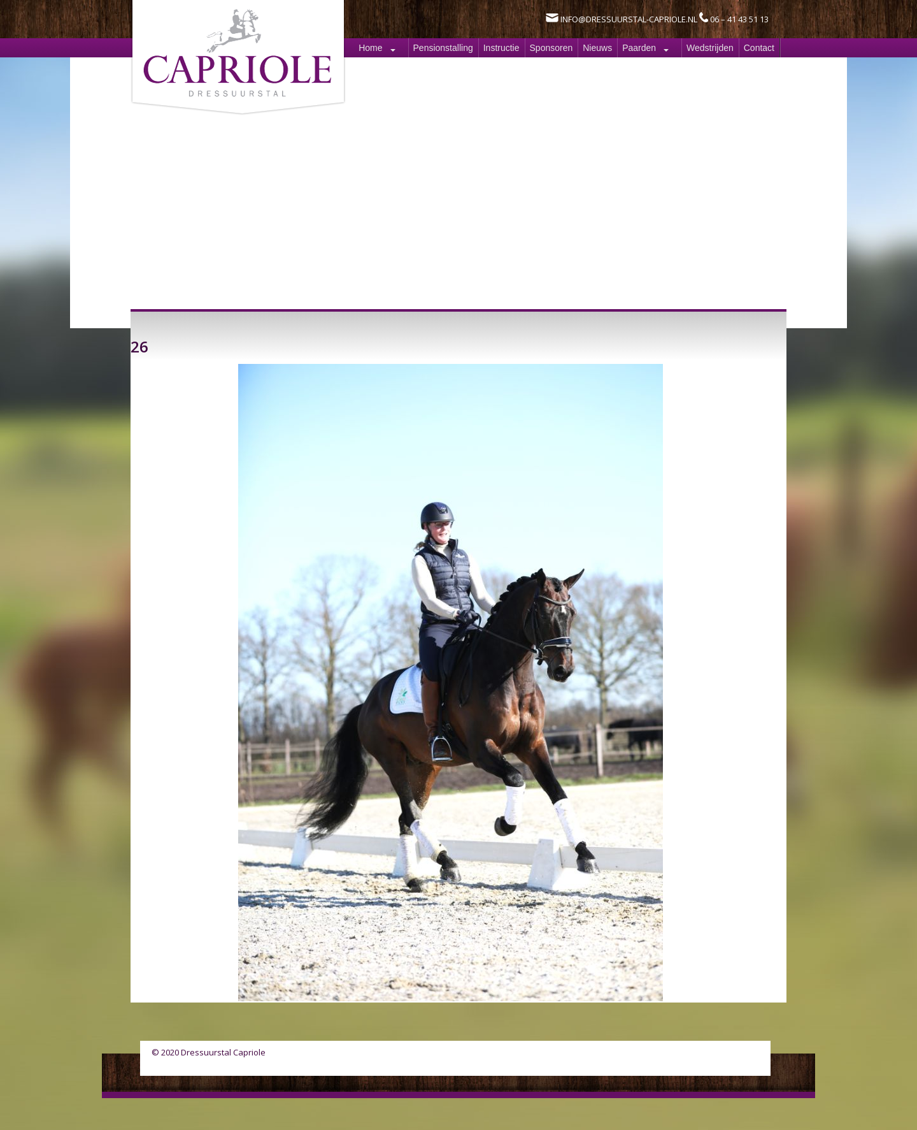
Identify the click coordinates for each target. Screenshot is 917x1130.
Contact (759, 48)
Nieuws (597, 48)
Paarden (639, 48)
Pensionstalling (443, 48)
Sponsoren (551, 48)
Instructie (501, 48)
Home (370, 48)
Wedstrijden (710, 48)
